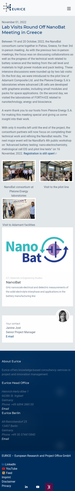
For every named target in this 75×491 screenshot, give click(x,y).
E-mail (10, 336)
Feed (7, 473)
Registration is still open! (39, 153)
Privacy (6, 486)
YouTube (9, 468)
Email (5, 408)
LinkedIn (9, 464)
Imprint (6, 477)
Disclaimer (8, 481)
